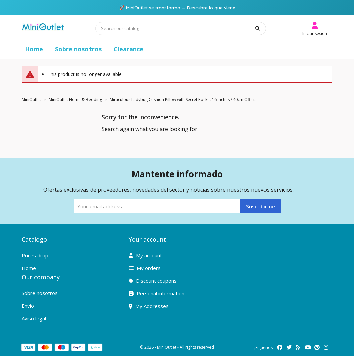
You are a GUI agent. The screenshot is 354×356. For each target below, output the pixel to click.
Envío (28, 305)
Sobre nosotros (78, 49)
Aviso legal (34, 318)
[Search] (180, 28)
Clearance (128, 49)
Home (34, 49)
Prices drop (35, 255)
